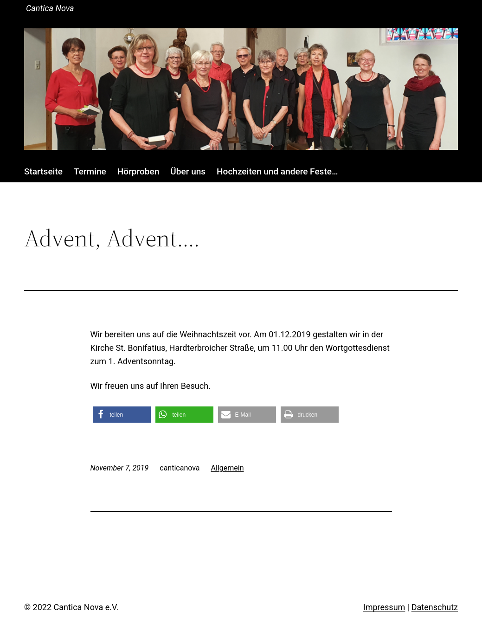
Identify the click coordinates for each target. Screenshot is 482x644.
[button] (122, 414)
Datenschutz (434, 607)
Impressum (384, 607)
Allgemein (227, 468)
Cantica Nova (50, 8)
